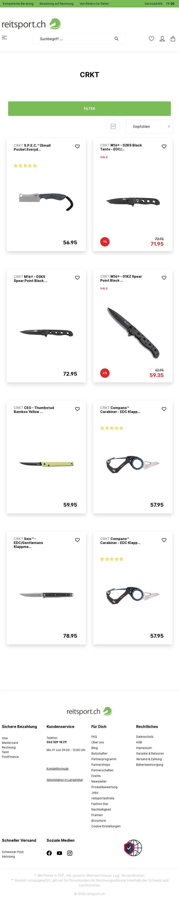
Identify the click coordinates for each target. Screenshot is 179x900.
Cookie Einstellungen (105, 826)
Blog (94, 748)
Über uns (97, 742)
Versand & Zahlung (149, 759)
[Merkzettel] (151, 38)
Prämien (97, 815)
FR (168, 2)
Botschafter (99, 753)
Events (96, 776)
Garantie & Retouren (150, 753)
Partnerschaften (102, 770)
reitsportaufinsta (102, 798)
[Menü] (7, 37)
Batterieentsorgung (149, 764)
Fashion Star (99, 804)
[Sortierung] (149, 126)
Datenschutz (144, 736)
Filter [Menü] (89, 109)
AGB (139, 742)
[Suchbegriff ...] (72, 38)
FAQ (94, 736)
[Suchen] (119, 38)
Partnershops (100, 764)
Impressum (144, 748)
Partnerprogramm (103, 759)
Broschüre (98, 820)
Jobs (94, 792)
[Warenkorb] (172, 38)
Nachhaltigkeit (101, 809)
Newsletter (99, 781)
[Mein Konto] (162, 38)
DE (173, 2)
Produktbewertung (104, 787)
